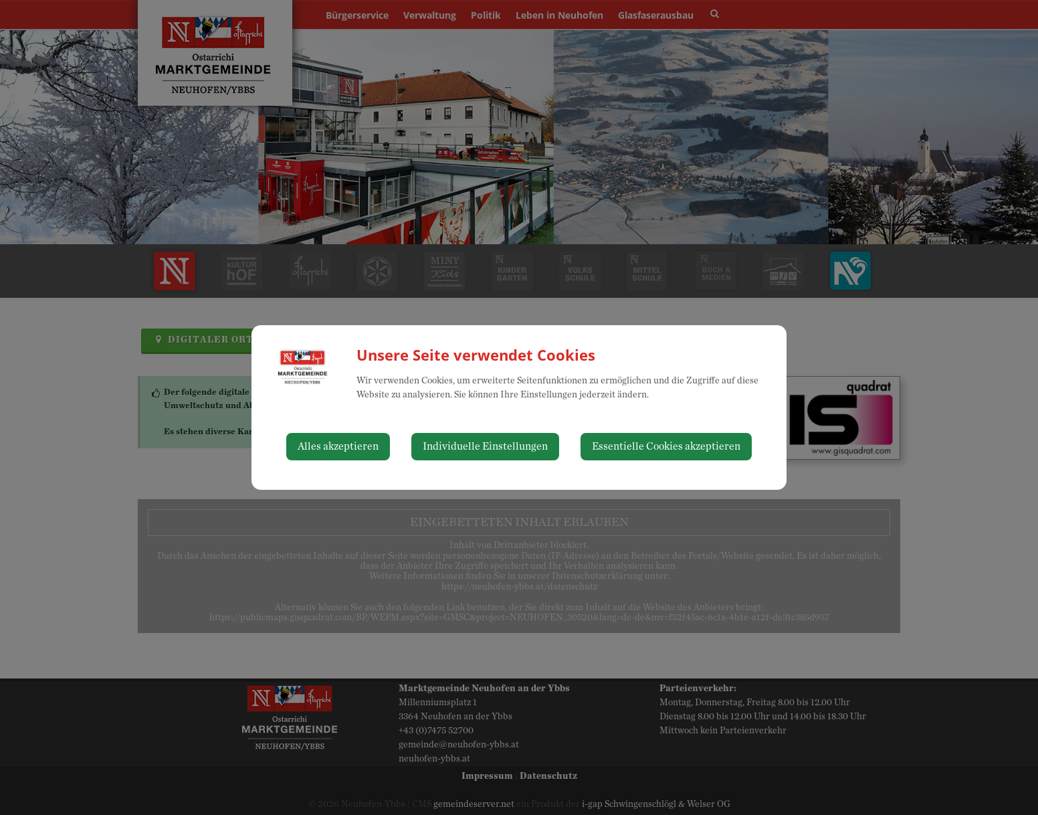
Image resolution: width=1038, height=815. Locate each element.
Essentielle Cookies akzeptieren (666, 446)
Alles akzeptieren (338, 446)
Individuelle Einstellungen (485, 446)
